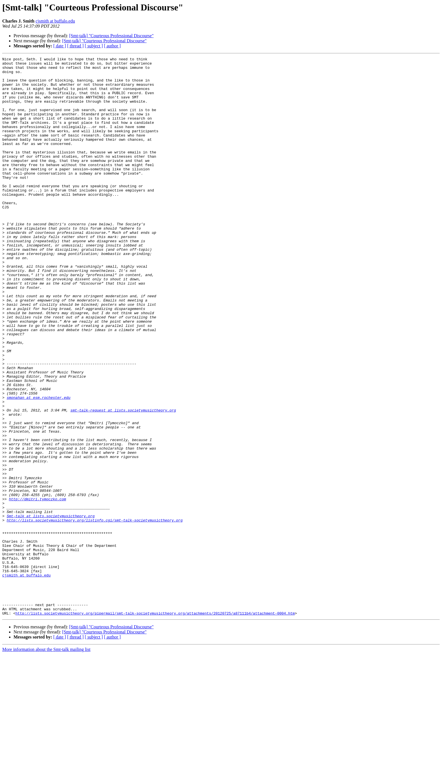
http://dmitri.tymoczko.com (37, 587)
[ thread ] (75, 45)
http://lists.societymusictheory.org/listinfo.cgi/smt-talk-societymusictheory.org (95, 613)
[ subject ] (94, 45)
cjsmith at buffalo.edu (55, 21)
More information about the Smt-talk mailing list (46, 761)
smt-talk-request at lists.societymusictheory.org (123, 481)
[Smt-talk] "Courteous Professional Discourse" (111, 35)
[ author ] (112, 45)
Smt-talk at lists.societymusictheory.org (51, 608)
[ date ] (59, 45)
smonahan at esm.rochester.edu (38, 465)
